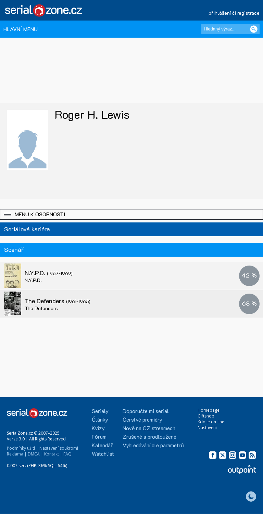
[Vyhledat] (254, 29)
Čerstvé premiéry (142, 419)
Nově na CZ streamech (149, 428)
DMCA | (35, 454)
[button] (131, 214)
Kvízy (98, 428)
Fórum (99, 436)
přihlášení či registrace (234, 13)
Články (100, 419)
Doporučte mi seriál (146, 410)
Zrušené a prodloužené (149, 436)
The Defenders (57, 301)
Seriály (100, 410)
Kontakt (51, 454)
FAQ (67, 454)
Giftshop (206, 416)
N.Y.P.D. (49, 273)
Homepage (209, 410)
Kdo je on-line (211, 422)
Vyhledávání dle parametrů (153, 445)
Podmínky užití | (22, 448)
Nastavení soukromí (58, 448)
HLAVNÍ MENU (20, 29)
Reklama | (17, 454)
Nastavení (207, 428)
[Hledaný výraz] (230, 29)
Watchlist (103, 453)
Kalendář (102, 445)
